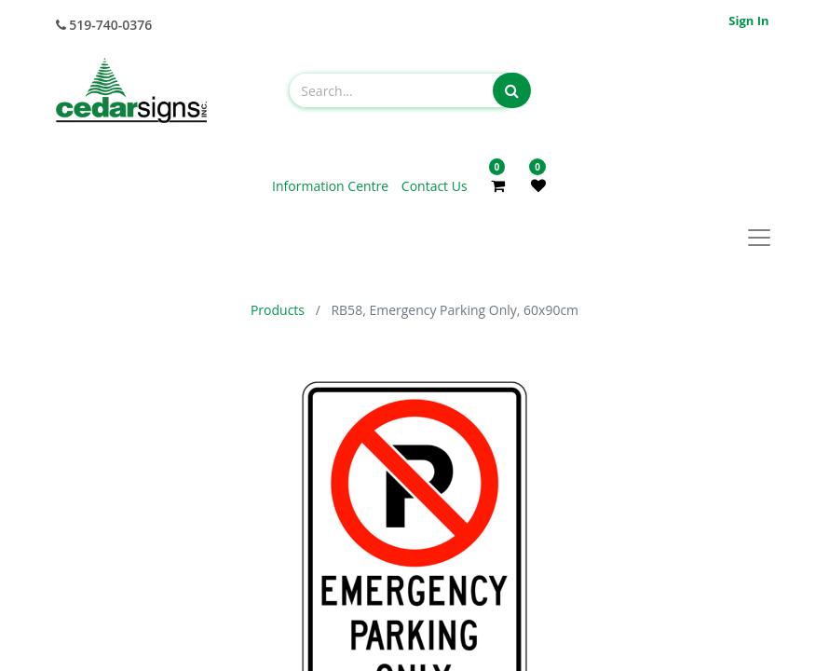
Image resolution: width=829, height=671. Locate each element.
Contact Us (434, 186)
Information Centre (332, 186)
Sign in (748, 20)
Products (278, 310)
